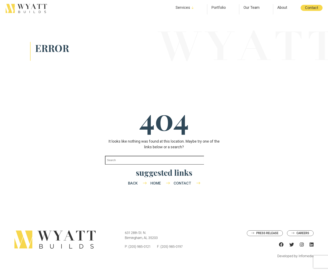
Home (155, 183)
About (282, 7)
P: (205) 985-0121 (137, 247)
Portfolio (218, 7)
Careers (302, 233)
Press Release (267, 233)
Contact (311, 7)
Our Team (251, 7)
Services (183, 7)
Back (133, 183)
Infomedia (306, 256)
